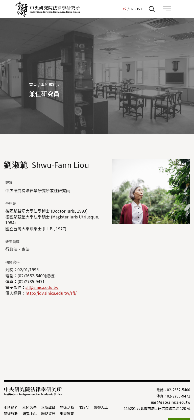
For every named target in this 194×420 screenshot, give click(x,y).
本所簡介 (11, 407)
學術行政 (11, 413)
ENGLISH (136, 9)
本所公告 (29, 407)
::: (115, 9)
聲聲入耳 (101, 407)
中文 (124, 9)
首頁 (33, 84)
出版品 (84, 407)
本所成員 (49, 84)
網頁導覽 (67, 413)
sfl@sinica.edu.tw (42, 287)
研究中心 (29, 413)
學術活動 (67, 407)
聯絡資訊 (48, 413)
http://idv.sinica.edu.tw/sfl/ (51, 293)
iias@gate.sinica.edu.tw (170, 402)
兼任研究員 (44, 93)
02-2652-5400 (178, 389)
